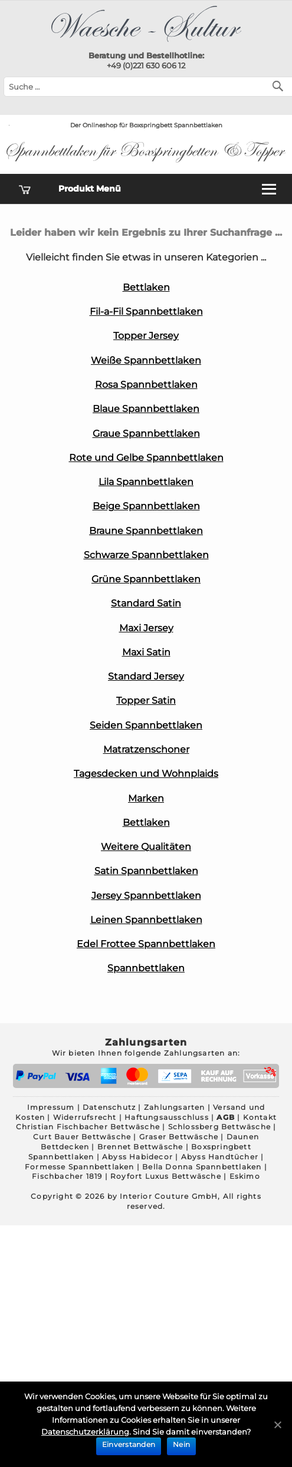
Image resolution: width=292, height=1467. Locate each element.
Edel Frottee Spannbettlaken (146, 944)
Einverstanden (128, 1444)
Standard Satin (146, 603)
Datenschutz (109, 1107)
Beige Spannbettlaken (146, 506)
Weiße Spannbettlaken (146, 360)
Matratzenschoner (146, 749)
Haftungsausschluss (166, 1117)
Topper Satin (146, 700)
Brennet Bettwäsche (140, 1146)
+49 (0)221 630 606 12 (146, 65)
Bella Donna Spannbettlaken (201, 1166)
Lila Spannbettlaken (146, 481)
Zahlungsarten (174, 1107)
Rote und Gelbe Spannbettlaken (146, 457)
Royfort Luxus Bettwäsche (165, 1176)
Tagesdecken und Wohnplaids (146, 773)
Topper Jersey (146, 335)
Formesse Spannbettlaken (79, 1166)
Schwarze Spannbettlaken (146, 555)
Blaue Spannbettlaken (146, 408)
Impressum (51, 1107)
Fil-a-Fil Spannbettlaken (146, 311)
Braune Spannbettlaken (146, 530)
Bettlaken (146, 287)
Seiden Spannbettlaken (146, 725)
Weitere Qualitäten (146, 846)
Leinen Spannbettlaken (146, 919)
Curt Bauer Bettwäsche (82, 1136)
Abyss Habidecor (137, 1156)
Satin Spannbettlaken (146, 870)
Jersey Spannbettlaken (146, 895)
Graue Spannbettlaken (146, 433)
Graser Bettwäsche (178, 1136)
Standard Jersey (146, 676)
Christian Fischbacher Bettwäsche (88, 1126)
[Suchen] (280, 85)
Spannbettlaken (146, 968)
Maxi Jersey (146, 628)
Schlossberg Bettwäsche (219, 1126)
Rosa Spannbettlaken (146, 384)
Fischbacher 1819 (67, 1176)
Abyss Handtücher (219, 1156)
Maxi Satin (146, 652)
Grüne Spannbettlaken (146, 579)
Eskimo (244, 1176)
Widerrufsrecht (85, 1117)
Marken (146, 798)
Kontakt (260, 1117)
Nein (181, 1444)
